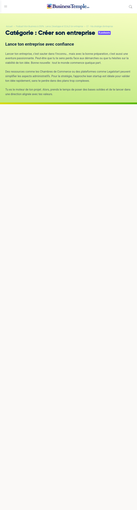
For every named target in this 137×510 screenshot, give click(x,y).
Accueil (9, 26)
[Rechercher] (130, 6)
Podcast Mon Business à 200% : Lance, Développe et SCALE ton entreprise (49, 26)
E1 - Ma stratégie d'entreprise (100, 26)
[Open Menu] (6, 6)
